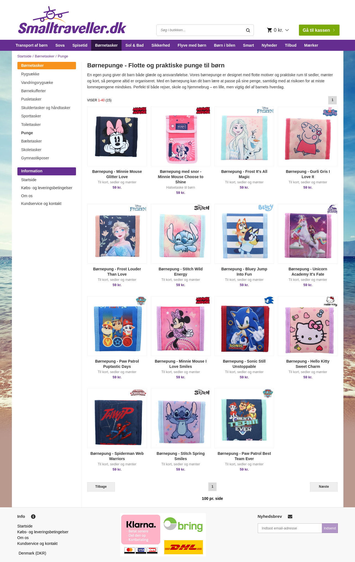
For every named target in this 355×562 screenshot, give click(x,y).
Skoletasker (31, 149)
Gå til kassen (319, 30)
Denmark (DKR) (32, 553)
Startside (24, 56)
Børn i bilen (224, 45)
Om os (27, 196)
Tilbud (290, 45)
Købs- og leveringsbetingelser (46, 188)
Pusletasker (31, 99)
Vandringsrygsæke (37, 82)
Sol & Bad (134, 45)
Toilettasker (31, 124)
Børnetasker (106, 45)
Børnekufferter (33, 91)
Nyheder (269, 45)
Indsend (330, 528)
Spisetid (79, 45)
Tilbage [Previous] (101, 487)
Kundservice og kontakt (41, 203)
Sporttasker (31, 116)
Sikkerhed (160, 45)
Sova (59, 45)
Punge (27, 133)
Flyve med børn (192, 45)
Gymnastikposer (35, 158)
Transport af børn (32, 45)
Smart (248, 45)
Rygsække (30, 74)
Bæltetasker (31, 141)
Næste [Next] (324, 487)
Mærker (311, 45)
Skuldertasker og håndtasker (45, 107)
